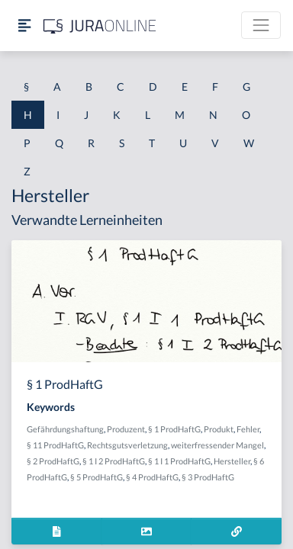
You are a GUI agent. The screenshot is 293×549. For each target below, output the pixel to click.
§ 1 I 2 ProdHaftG (113, 461)
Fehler (248, 429)
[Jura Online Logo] (100, 25)
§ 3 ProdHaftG (208, 477)
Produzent (126, 429)
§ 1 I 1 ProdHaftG (179, 461)
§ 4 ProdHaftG (152, 477)
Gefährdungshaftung (65, 429)
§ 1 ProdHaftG (174, 429)
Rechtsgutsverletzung (127, 445)
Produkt (218, 429)
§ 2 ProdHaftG (53, 461)
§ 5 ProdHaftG (96, 477)
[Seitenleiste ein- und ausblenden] (24, 25)
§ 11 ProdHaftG (55, 445)
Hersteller (232, 461)
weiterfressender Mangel (217, 445)
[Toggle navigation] (261, 25)
